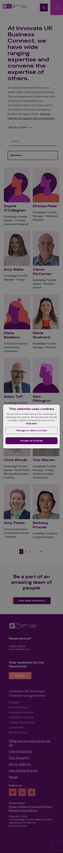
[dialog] (31, 426)
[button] (31, 430)
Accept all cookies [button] (31, 440)
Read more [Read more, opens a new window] (31, 423)
